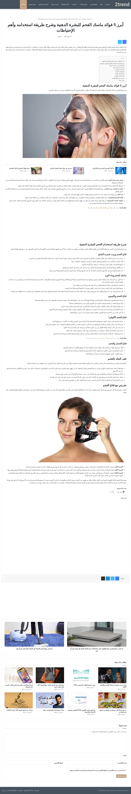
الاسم (124, 755)
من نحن (4, 790)
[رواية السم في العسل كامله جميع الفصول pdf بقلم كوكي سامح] (50, 675)
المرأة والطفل (65, 4)
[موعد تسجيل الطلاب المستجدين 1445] (81, 675)
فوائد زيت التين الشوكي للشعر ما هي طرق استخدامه (103, 338)
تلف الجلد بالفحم (119, 76)
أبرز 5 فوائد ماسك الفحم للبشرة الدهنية (113, 61)
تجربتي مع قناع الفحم (118, 78)
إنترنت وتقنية (54, 4)
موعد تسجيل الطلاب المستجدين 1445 (84, 685)
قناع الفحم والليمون (119, 69)
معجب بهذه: (121, 80)
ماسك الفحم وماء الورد (118, 67)
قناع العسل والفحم (119, 73)
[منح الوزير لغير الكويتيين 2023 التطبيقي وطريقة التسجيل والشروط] (81, 700)
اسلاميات (74, 4)
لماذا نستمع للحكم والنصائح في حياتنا (53, 710)
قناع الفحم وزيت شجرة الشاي (116, 65)
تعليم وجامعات (83, 4)
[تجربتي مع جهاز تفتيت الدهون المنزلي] (78, 170)
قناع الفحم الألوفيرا (119, 71)
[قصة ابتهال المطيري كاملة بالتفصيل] (36, 170)
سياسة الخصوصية (28, 790)
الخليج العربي (93, 4)
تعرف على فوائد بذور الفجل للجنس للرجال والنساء (103, 208)
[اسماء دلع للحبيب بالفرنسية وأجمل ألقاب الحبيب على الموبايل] (19, 675)
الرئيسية (107, 4)
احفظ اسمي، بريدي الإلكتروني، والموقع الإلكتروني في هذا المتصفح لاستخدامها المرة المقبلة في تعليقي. (97, 770)
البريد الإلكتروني (121, 763)
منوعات (23, 4)
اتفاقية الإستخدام (12, 790)
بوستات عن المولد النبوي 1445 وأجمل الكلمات (19, 710)
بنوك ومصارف (32, 4)
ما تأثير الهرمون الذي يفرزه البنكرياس (103, 168)
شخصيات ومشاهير (43, 4)
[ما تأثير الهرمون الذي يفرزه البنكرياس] (120, 170)
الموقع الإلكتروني (58, 763)
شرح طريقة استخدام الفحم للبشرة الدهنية (112, 63)
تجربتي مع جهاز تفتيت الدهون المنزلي (61, 168)
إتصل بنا (20, 790)
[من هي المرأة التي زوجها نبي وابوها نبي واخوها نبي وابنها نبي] (112, 700)
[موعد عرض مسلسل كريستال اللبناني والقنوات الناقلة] (112, 675)
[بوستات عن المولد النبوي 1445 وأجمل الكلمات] (19, 700)
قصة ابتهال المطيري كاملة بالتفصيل (19, 168)
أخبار (101, 4)
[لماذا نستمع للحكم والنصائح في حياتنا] (50, 700)
